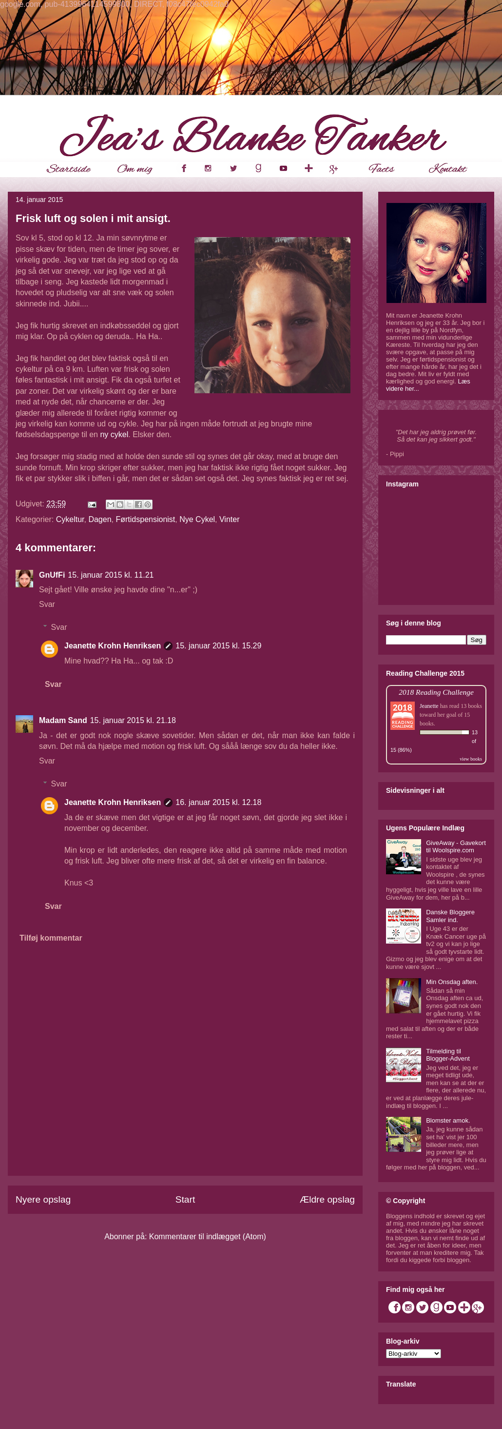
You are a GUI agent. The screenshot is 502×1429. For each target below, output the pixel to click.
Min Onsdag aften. (452, 982)
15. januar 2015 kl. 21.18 (133, 720)
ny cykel (114, 434)
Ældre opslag (327, 1199)
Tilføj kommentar (50, 938)
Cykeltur (70, 519)
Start (185, 1199)
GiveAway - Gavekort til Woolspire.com (456, 846)
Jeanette (429, 706)
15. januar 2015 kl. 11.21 (111, 575)
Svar (47, 604)
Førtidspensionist (145, 519)
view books (471, 759)
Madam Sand (63, 720)
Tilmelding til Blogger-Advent (448, 1055)
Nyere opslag (43, 1199)
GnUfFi (52, 575)
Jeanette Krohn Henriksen (112, 646)
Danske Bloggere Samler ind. (450, 916)
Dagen (99, 519)
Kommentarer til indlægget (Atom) (207, 1236)
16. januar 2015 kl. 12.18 (218, 802)
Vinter (229, 519)
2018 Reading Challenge (436, 692)
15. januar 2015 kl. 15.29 (218, 646)
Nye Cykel (197, 519)
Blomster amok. (448, 1120)
